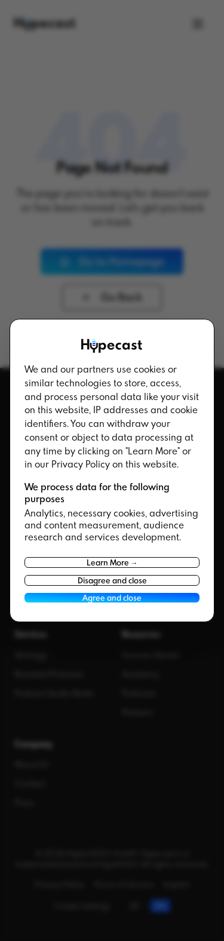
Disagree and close (112, 580)
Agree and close (112, 597)
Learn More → (112, 562)
